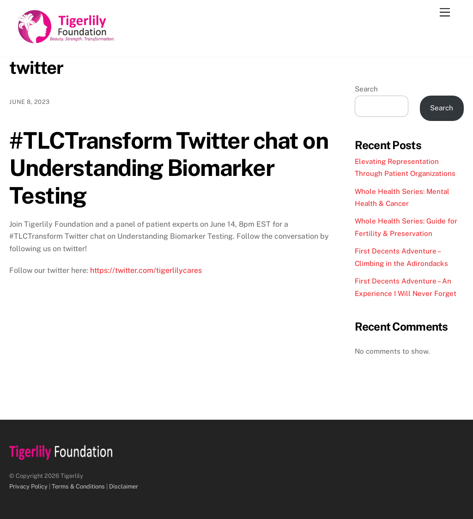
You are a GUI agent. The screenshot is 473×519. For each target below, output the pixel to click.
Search (366, 89)
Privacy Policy (28, 486)
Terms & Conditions (78, 486)
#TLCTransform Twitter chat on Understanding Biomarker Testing (168, 168)
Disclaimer (123, 486)
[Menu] (445, 13)
